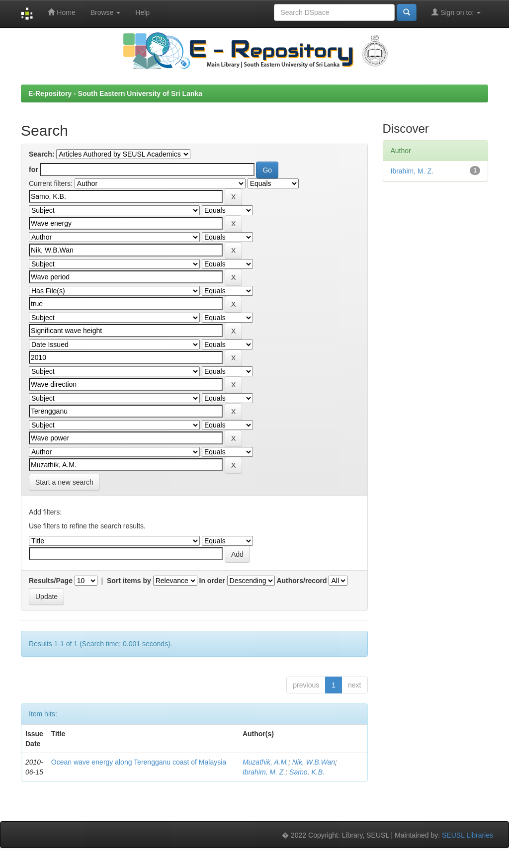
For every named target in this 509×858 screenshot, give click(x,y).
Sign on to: (456, 12)
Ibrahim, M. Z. (264, 772)
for (33, 169)
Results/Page (51, 581)
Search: (41, 154)
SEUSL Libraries (467, 835)
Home (61, 12)
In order (212, 581)
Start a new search (64, 482)
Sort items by (129, 581)
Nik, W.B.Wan (313, 762)
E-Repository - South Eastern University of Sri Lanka (115, 93)
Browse (105, 12)
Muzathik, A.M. (265, 762)
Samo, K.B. (307, 772)
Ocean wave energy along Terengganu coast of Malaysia (138, 762)
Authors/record (301, 581)
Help (142, 12)
